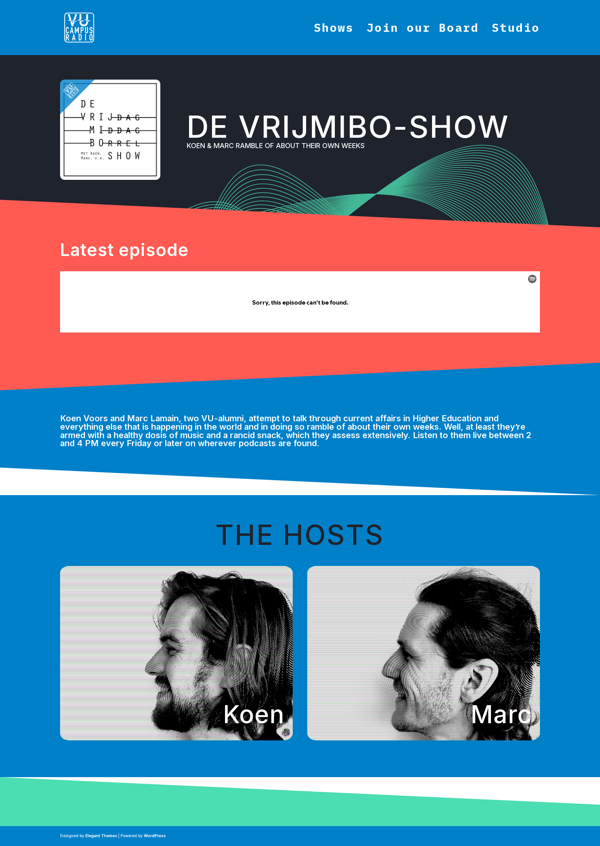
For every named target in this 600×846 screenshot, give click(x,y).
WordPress (155, 835)
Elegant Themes (101, 835)
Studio (516, 30)
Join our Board (423, 30)
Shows (334, 30)
